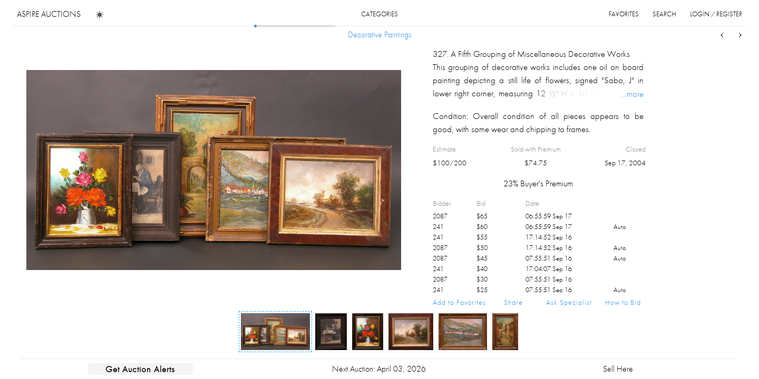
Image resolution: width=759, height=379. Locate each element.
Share (513, 302)
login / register (716, 13)
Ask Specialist (569, 302)
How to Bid (623, 302)
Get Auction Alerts (140, 369)
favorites (624, 13)
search (664, 13)
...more (633, 93)
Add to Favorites (459, 302)
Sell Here (618, 368)
